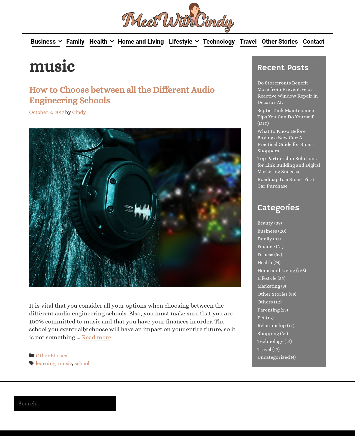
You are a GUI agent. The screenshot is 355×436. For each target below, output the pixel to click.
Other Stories (280, 41)
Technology (219, 41)
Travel (248, 41)
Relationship (271, 325)
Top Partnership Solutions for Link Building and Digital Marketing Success (288, 165)
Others (265, 302)
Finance (266, 246)
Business (47, 41)
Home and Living (141, 41)
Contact (313, 41)
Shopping (268, 333)
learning (45, 363)
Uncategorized (273, 357)
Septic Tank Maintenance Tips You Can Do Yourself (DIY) (285, 117)
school (82, 363)
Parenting (268, 310)
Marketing (268, 286)
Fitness (265, 254)
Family (75, 41)
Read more (96, 337)
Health (102, 41)
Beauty (265, 223)
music (65, 363)
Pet (261, 317)
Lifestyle (185, 41)
